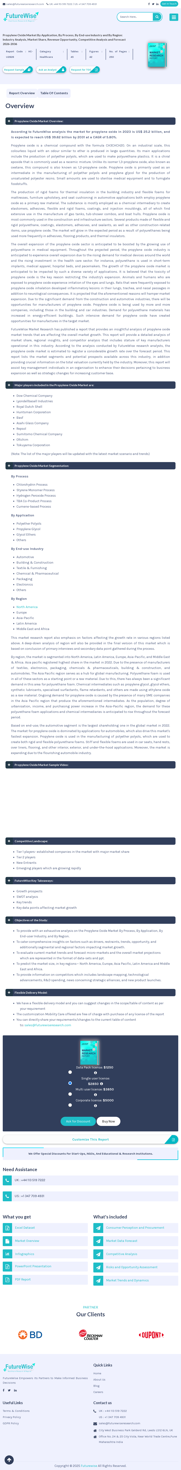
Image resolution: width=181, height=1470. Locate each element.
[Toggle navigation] (173, 17)
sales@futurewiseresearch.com (23, 4)
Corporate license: (95, 1102)
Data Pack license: (95, 1070)
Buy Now (108, 1121)
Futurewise (89, 1466)
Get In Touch (169, 3)
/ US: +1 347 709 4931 (85, 4)
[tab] (22, 93)
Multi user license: (95, 1091)
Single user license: (95, 1081)
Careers (98, 1392)
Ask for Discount (78, 1121)
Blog (96, 1386)
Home (97, 1373)
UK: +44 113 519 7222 (59, 4)
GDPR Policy (11, 1423)
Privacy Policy (12, 1417)
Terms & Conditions (16, 1411)
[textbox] (139, 16)
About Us (99, 1379)
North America (27, 607)
